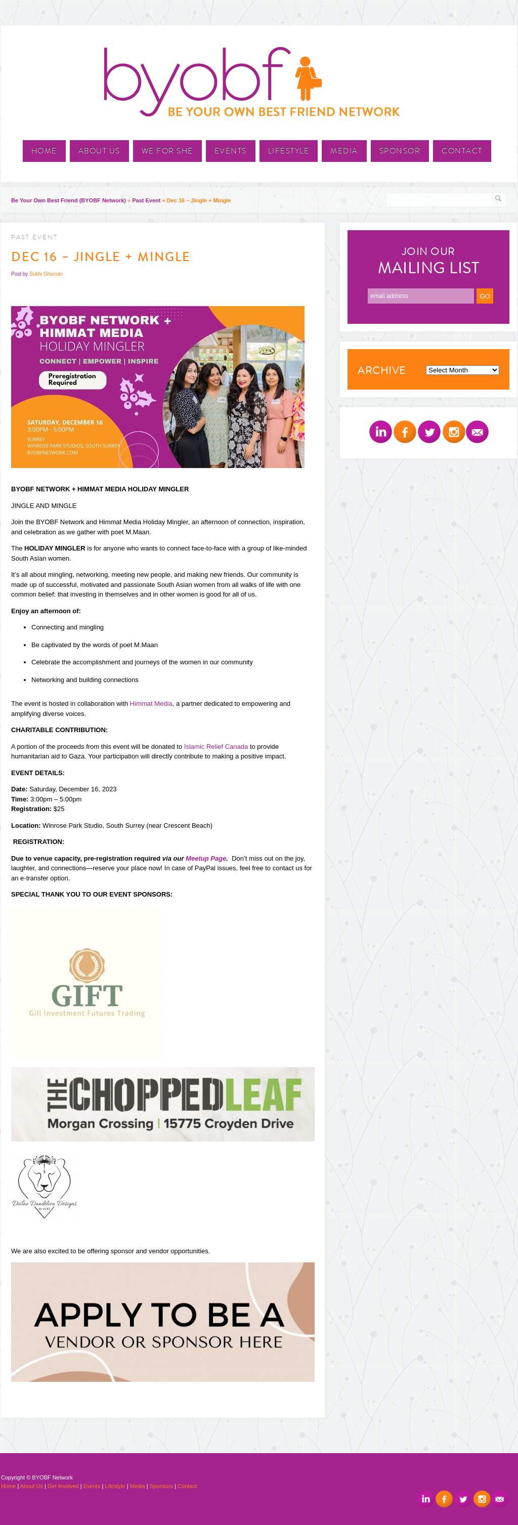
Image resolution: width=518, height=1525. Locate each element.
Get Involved (63, 1486)
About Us (99, 151)
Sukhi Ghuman (46, 274)
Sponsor (400, 151)
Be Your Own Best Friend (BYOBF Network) (68, 200)
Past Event (146, 200)
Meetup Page (206, 858)
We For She (167, 151)
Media (344, 151)
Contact (462, 151)
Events (230, 151)
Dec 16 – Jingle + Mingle (101, 257)
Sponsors (161, 1486)
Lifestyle (289, 151)
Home (44, 151)
